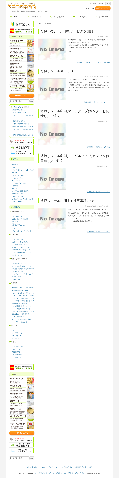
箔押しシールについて (19, 201)
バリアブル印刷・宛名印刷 (21, 191)
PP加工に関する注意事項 (20, 314)
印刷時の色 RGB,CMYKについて (23, 290)
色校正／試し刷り (18, 175)
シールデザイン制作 (19, 183)
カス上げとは (16, 335)
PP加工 (14, 172)
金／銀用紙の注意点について (21, 306)
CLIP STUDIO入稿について (21, 250)
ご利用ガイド (17, 207)
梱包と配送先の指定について (21, 266)
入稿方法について (18, 239)
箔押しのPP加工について (20, 316)
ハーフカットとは (18, 333)
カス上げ (15, 167)
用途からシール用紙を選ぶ (21, 219)
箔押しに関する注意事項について (23, 295)
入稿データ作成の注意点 (20, 242)
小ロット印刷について (19, 354)
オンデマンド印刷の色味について (23, 301)
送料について (16, 276)
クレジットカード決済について (22, 274)
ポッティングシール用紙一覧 (21, 231)
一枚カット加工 (17, 178)
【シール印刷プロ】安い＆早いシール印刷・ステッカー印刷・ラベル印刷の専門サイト (60, 473)
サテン (14, 228)
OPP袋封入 (16, 180)
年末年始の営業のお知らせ (20, 124)
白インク (15, 188)
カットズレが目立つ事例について (23, 293)
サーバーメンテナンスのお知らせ (22, 126)
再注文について (17, 349)
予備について (16, 279)
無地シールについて (19, 193)
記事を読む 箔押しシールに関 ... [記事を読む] (98, 232)
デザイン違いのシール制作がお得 (23, 170)
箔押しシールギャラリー (58, 71)
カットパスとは (17, 330)
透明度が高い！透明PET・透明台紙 (18, 225)
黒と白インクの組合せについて (22, 303)
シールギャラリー (18, 357)
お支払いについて (18, 271)
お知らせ (17, 107)
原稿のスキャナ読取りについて (22, 199)
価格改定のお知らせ (18, 121)
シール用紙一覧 (17, 216)
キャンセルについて (19, 346)
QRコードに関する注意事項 (21, 319)
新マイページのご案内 (19, 112)
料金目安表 (16, 352)
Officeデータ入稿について (20, 247)
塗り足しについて (18, 255)
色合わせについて (18, 196)
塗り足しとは (16, 338)
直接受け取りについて (19, 263)
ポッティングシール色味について (23, 311)
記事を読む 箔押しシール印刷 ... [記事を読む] (98, 147)
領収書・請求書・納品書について (23, 269)
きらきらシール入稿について (21, 252)
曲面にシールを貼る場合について (23, 288)
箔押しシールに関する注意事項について (70, 201)
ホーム (42, 23)
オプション (16, 159)
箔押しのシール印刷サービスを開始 (66, 31)
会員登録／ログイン (102, 8)
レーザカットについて (19, 322)
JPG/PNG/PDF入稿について (21, 244)
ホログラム (16, 221)
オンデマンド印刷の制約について (23, 298)
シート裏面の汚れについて (21, 309)
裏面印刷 (15, 186)
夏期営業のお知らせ (18, 110)
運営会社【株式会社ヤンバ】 (36, 467)
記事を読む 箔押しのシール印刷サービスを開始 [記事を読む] (93, 62)
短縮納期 (15, 165)
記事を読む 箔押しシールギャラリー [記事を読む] (97, 102)
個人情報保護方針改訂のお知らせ (22, 135)
